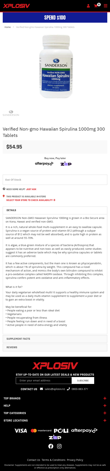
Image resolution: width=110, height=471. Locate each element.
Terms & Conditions (53, 460)
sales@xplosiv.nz (55, 389)
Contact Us (33, 460)
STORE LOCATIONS (16, 420)
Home (8, 27)
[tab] (55, 210)
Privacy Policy (75, 460)
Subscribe (83, 380)
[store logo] (44, 6)
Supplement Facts (18, 339)
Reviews (12, 347)
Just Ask (31, 189)
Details (11, 210)
